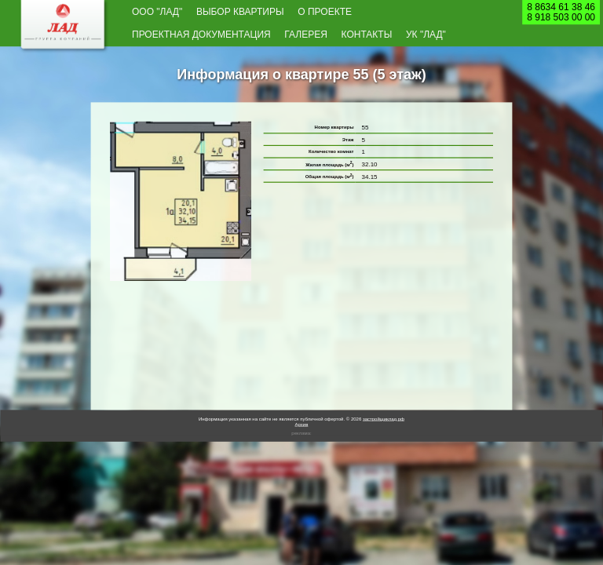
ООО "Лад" (157, 11)
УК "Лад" (426, 35)
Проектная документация (201, 35)
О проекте (325, 11)
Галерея (305, 35)
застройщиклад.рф (383, 418)
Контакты (367, 35)
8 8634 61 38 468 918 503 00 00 (561, 12)
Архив (302, 424)
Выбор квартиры (240, 11)
